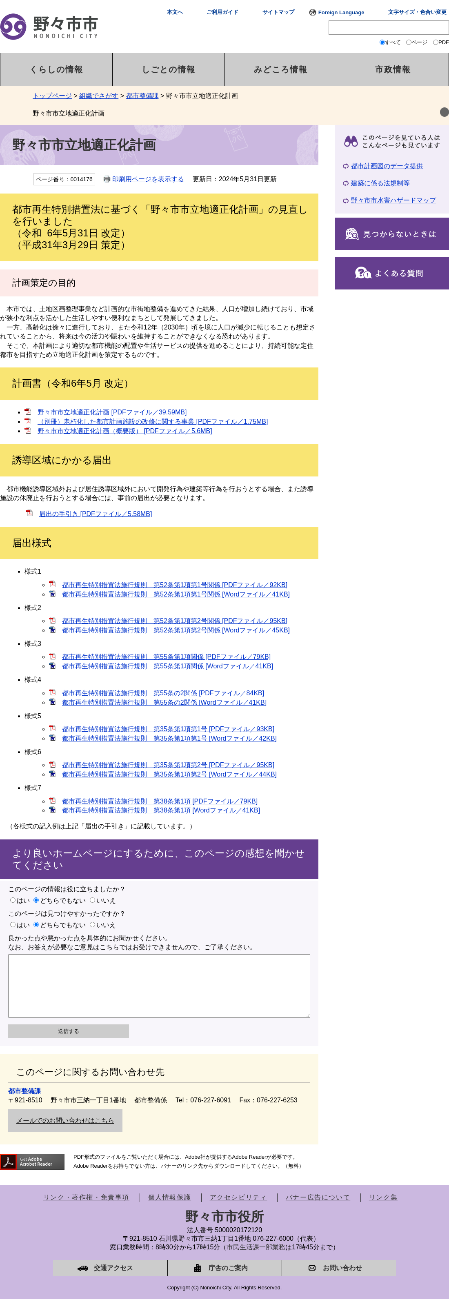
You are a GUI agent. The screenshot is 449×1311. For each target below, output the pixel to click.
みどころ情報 (281, 69)
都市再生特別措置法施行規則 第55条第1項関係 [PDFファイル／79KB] (166, 656)
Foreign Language (341, 12)
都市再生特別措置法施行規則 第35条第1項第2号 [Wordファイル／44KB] (169, 774)
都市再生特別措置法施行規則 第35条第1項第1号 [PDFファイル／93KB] (168, 729)
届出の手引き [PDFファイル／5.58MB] (95, 513)
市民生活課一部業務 (256, 1259)
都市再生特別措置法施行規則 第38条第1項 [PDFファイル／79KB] (160, 801)
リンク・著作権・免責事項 (86, 1209)
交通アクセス (113, 1280)
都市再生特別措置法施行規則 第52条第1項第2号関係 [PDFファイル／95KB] (174, 620)
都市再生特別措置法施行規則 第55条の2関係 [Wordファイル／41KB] (164, 702)
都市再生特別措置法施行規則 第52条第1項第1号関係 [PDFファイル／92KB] (174, 584)
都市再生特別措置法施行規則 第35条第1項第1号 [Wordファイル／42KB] (169, 738)
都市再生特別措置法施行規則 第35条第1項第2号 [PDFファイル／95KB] (168, 764)
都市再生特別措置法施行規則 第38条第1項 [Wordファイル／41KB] (161, 810)
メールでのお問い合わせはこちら (65, 1132)
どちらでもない (63, 900)
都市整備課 (142, 95)
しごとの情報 (169, 69)
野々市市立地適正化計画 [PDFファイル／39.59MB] (112, 412)
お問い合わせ (342, 1280)
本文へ (175, 12)
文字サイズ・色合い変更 (417, 12)
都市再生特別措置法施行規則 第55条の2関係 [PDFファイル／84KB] (163, 693)
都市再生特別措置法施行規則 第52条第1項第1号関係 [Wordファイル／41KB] (176, 594)
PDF (443, 42)
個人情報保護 (169, 1209)
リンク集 (383, 1209)
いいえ (106, 900)
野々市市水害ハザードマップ (393, 200)
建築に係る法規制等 (380, 183)
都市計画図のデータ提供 (387, 165)
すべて (393, 42)
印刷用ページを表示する (148, 179)
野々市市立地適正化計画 (68, 113)
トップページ (52, 95)
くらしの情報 (56, 69)
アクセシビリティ (238, 1209)
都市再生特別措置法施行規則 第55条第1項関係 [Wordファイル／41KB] (167, 666)
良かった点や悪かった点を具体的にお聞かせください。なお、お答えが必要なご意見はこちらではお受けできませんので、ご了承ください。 (132, 942)
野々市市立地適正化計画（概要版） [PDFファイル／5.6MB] (125, 430)
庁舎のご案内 (228, 1280)
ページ (419, 42)
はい (23, 900)
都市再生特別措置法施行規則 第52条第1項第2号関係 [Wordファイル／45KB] (176, 630)
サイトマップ (278, 12)
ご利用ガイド (222, 12)
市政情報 (393, 69)
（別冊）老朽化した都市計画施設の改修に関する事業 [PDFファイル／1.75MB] (153, 421)
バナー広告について (318, 1209)
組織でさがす (98, 95)
